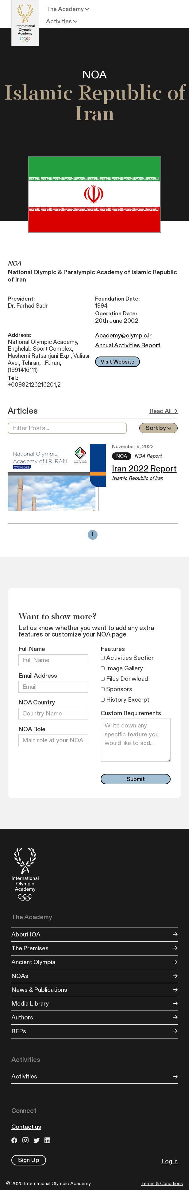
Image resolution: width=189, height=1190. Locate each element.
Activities (24, 1077)
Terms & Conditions (162, 1183)
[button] (68, 9)
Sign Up (28, 1160)
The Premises (29, 948)
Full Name (31, 649)
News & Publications (39, 990)
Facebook (15, 1140)
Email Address (37, 676)
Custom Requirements (131, 713)
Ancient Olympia (33, 962)
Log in (169, 1161)
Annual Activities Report (127, 345)
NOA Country (36, 702)
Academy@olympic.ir (123, 336)
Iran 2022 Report (144, 469)
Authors (22, 1018)
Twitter (37, 1140)
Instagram (26, 1140)
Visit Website (117, 361)
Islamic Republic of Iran (137, 478)
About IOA (25, 935)
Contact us (26, 1127)
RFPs (18, 1031)
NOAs (19, 976)
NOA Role (31, 729)
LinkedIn (48, 1140)
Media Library (30, 1004)
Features (113, 649)
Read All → (163, 411)
